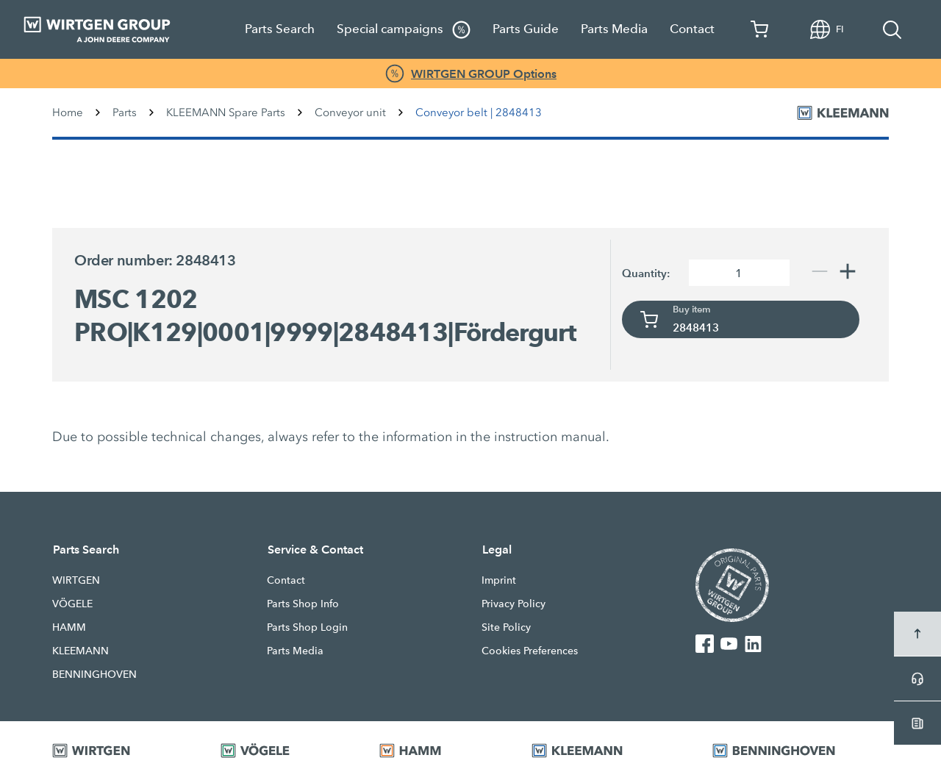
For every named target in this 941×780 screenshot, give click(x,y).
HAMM (69, 627)
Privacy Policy (513, 603)
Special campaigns (403, 30)
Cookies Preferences (530, 650)
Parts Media (614, 29)
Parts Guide (526, 29)
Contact (692, 29)
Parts (124, 112)
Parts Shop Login (307, 627)
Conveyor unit (350, 112)
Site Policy (506, 627)
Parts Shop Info (303, 603)
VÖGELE (72, 603)
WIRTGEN (76, 580)
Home (67, 112)
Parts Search (280, 29)
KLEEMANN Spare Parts (225, 112)
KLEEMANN (80, 650)
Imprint (499, 580)
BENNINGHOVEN (94, 674)
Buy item (692, 309)
